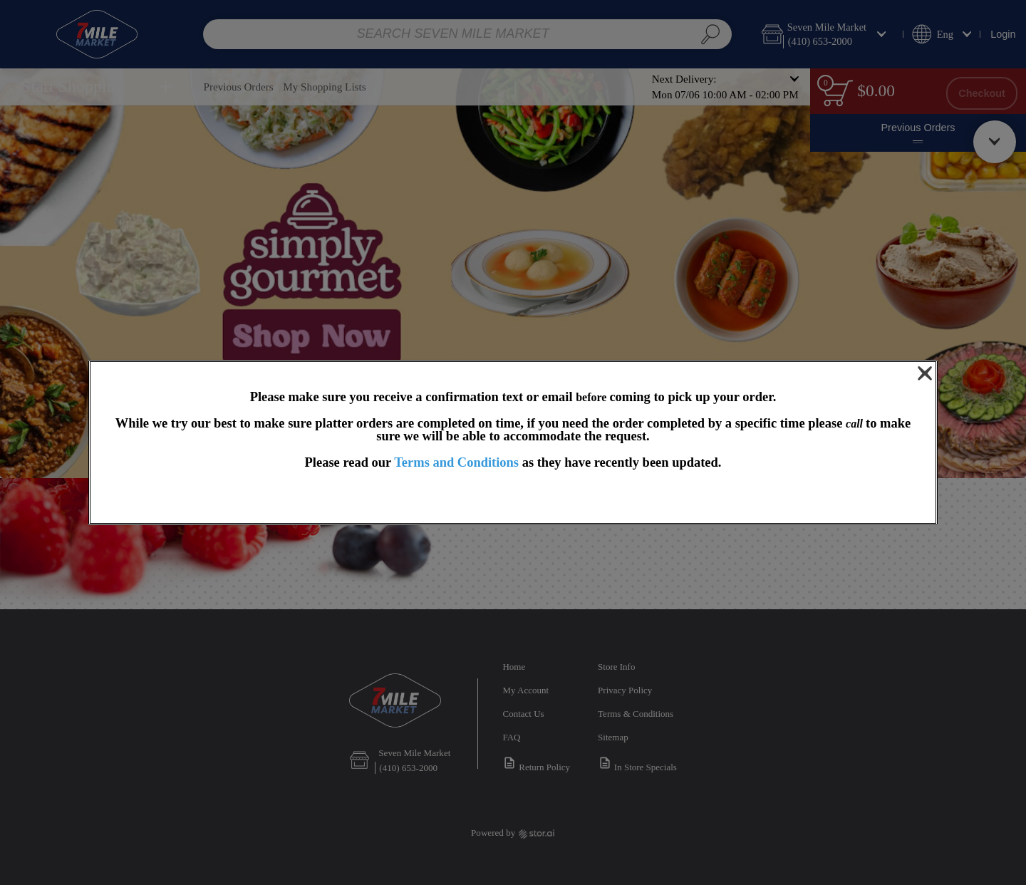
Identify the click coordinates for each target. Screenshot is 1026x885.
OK (513, 497)
